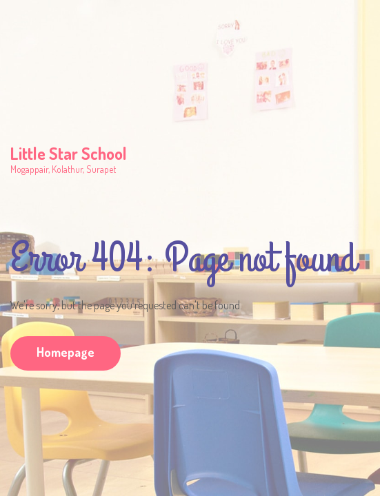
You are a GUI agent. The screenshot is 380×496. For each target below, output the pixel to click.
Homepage (65, 352)
